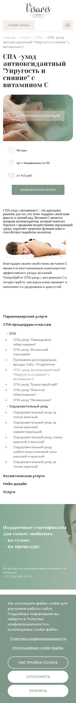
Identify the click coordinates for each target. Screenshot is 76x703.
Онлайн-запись (19, 25)
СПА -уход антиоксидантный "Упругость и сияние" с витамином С (36, 374)
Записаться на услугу (38, 190)
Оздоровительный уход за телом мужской (34, 464)
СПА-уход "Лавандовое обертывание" (32, 342)
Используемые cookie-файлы (38, 647)
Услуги (25, 37)
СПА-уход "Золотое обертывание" (29, 392)
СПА (39, 37)
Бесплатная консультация (38, 116)
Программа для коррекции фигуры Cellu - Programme (35, 362)
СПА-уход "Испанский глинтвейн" (30, 352)
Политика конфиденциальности (38, 638)
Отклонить (38, 676)
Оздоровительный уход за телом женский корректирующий (34, 427)
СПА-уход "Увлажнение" (32, 400)
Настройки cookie (38, 662)
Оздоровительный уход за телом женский (34, 414)
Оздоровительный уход (28, 406)
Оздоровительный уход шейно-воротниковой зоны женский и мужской (35, 451)
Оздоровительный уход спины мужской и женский (38, 439)
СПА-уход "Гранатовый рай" (35, 384)
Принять (38, 690)
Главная (9, 37)
